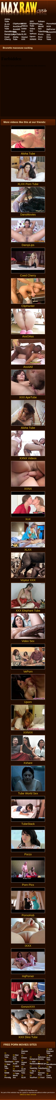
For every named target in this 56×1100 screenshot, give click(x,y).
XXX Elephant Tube (34, 23)
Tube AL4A (16, 1063)
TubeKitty (33, 1068)
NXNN (6, 1073)
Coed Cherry (7, 38)
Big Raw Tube (49, 1069)
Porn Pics (40, 38)
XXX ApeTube (17, 33)
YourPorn (33, 1077)
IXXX (48, 26)
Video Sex (32, 30)
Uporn (32, 36)
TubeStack (43, 31)
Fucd (42, 1077)
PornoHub (51, 24)
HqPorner (50, 29)
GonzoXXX (28, 993)
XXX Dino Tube (48, 37)
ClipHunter (18, 24)
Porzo (41, 34)
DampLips (9, 34)
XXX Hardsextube (35, 1063)
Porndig (7, 1077)
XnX (23, 31)
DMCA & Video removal (28, 1094)
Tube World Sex (41, 26)
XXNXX (33, 39)
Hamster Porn (24, 1052)
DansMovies (10, 31)
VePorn (33, 34)
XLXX (23, 34)
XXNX (24, 29)
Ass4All (16, 29)
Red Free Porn (15, 1057)
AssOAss (17, 26)
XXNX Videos (24, 25)
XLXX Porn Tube (7, 26)
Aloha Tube (7, 20)
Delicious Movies (42, 1058)
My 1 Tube (33, 1072)
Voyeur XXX (24, 38)
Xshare (41, 21)
